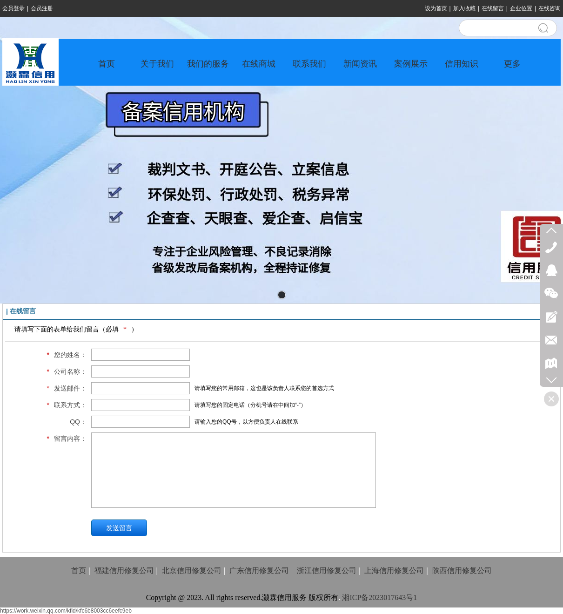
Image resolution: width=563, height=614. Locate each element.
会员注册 (42, 8)
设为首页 (436, 8)
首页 (78, 570)
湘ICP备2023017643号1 (379, 597)
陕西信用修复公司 (462, 570)
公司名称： (64, 371)
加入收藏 (464, 8)
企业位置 (521, 8)
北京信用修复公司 (191, 570)
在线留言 (493, 8)
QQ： (78, 421)
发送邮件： (64, 388)
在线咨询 (549, 8)
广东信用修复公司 (259, 570)
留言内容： (64, 438)
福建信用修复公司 (124, 570)
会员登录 (13, 8)
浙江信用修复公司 (326, 570)
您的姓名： (64, 354)
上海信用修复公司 (394, 570)
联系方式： (64, 405)
